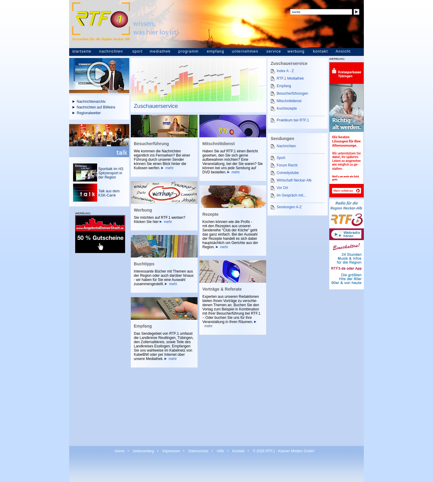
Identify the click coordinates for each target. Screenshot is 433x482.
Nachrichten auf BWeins (96, 107)
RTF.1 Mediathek (290, 78)
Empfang (284, 86)
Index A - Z (285, 71)
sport (137, 51)
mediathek (160, 51)
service (273, 51)
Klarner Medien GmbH (296, 451)
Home (119, 451)
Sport (281, 158)
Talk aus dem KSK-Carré (109, 193)
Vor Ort (282, 188)
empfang (215, 51)
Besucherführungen (292, 93)
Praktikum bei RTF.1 (293, 120)
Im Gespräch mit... (291, 195)
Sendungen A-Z (289, 207)
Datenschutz (199, 451)
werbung (296, 51)
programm (188, 51)
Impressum (171, 451)
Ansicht (343, 51)
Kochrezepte (287, 108)
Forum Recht (287, 165)
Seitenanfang (143, 451)
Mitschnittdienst (289, 101)
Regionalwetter (89, 113)
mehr (169, 168)
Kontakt (238, 451)
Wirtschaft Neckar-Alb (294, 180)
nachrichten (111, 51)
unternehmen (245, 51)
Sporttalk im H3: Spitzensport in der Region (111, 173)
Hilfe (220, 451)
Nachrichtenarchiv (91, 101)
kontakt (320, 51)
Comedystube (288, 173)
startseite (81, 51)
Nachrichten (286, 146)
